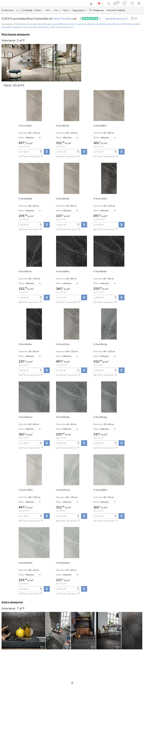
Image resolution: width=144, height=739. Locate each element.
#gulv (40, 24)
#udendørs (7, 27)
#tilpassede (65, 24)
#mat (35, 27)
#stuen (117, 24)
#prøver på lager (29, 24)
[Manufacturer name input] (8, 10)
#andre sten (94, 24)
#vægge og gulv (51, 24)
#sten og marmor (79, 24)
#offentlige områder (131, 24)
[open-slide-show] (34, 105)
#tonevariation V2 (65, 27)
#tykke (17, 24)
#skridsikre (44, 27)
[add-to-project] (47, 152)
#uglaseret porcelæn (22, 27)
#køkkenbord (106, 24)
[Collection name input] (28, 10)
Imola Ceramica (63, 18)
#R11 (53, 27)
